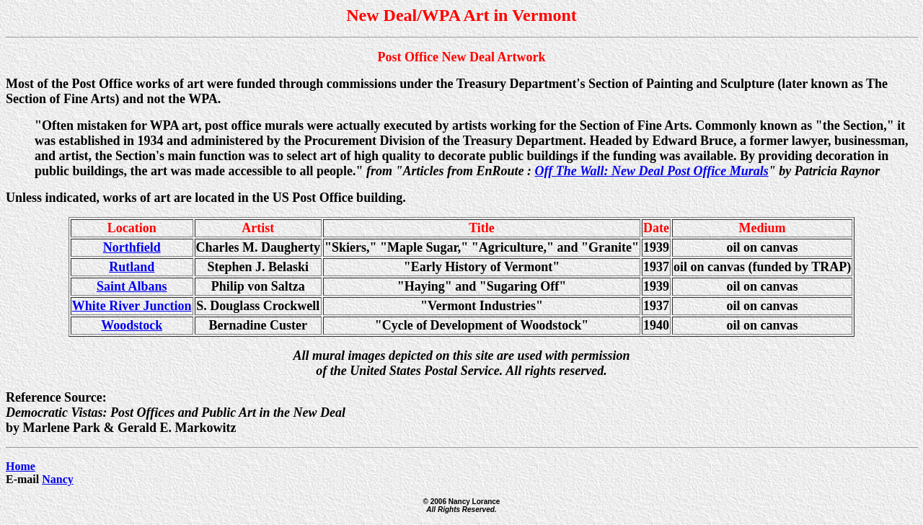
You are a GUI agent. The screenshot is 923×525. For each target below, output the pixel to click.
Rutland (131, 267)
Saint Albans (132, 286)
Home (20, 466)
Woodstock (131, 325)
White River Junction (132, 306)
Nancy (58, 479)
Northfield (132, 247)
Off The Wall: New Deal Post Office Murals (652, 171)
